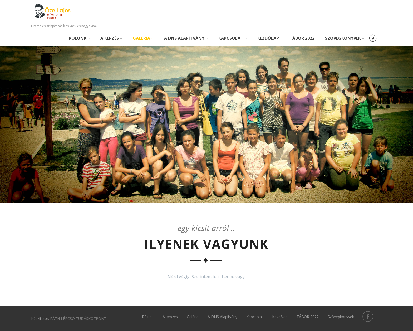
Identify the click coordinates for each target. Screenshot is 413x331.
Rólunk (79, 38)
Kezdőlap (268, 38)
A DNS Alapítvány (186, 38)
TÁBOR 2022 (301, 38)
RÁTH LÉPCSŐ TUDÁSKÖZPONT (78, 318)
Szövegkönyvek (344, 38)
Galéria (143, 38)
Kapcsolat (232, 38)
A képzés (111, 38)
